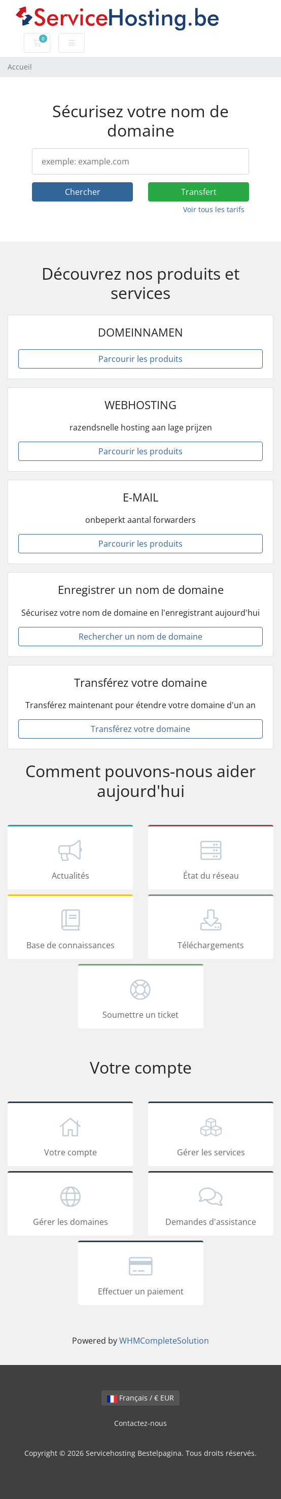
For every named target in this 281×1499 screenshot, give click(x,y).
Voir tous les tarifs (213, 209)
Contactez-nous (140, 1423)
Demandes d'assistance (210, 1205)
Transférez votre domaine (140, 729)
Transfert (199, 191)
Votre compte (70, 1135)
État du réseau (210, 859)
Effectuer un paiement (140, 1274)
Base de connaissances (70, 928)
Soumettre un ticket (140, 998)
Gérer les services (210, 1135)
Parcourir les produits (140, 358)
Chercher (82, 191)
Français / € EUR (140, 1398)
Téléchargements (210, 928)
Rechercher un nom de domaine (140, 636)
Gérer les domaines (70, 1205)
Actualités (70, 859)
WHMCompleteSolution (164, 1340)
